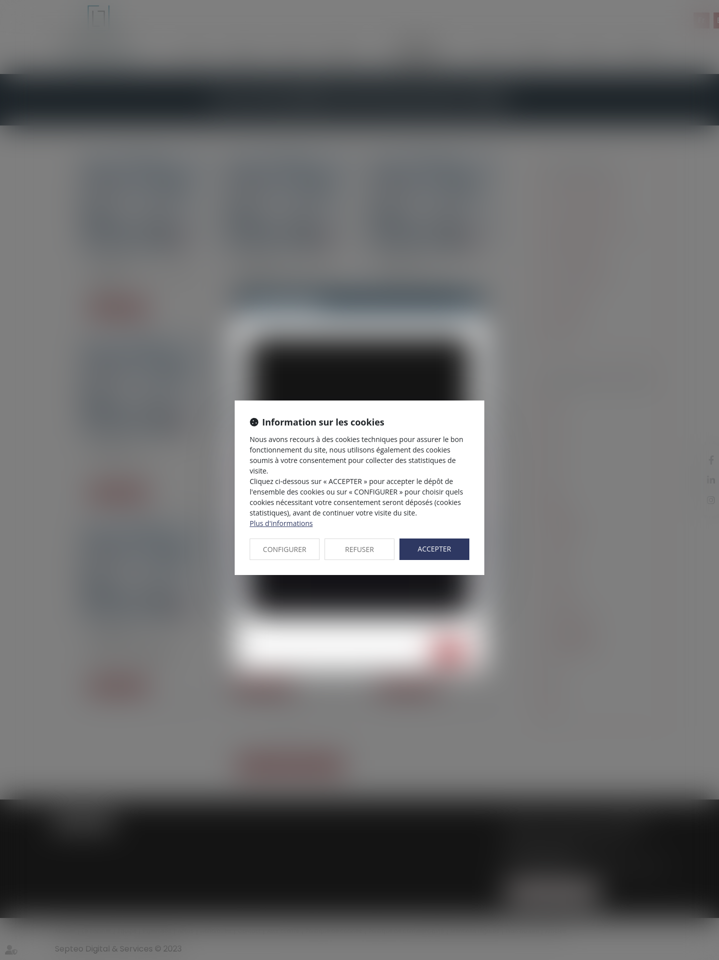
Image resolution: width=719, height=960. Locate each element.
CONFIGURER (285, 549)
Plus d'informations (281, 523)
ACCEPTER (434, 549)
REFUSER (359, 549)
